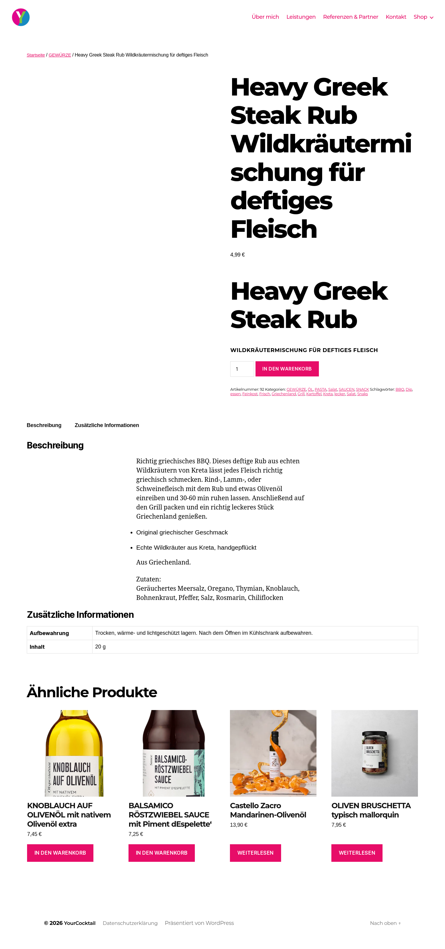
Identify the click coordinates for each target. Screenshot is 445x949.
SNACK (362, 398)
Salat (332, 398)
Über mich (265, 21)
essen (235, 403)
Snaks (362, 403)
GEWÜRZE (61, 63)
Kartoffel (314, 403)
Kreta (328, 403)
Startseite (36, 63)
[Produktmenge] (242, 378)
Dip (409, 398)
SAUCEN (347, 398)
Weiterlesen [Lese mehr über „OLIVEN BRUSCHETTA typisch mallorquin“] (357, 862)
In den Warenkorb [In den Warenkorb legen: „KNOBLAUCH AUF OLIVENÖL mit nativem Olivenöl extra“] (60, 862)
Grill (301, 403)
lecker (339, 403)
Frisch (264, 403)
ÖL (310, 398)
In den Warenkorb (287, 378)
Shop (420, 21)
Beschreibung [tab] (44, 434)
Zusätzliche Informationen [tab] (107, 434)
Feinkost (250, 403)
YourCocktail (81, 932)
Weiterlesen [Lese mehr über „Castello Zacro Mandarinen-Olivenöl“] (255, 862)
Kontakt (396, 21)
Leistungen (301, 21)
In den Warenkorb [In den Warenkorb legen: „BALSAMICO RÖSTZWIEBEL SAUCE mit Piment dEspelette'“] (162, 862)
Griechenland (284, 403)
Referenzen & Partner (350, 21)
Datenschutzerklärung (135, 932)
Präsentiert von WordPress (205, 932)
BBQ (400, 398)
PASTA (321, 398)
